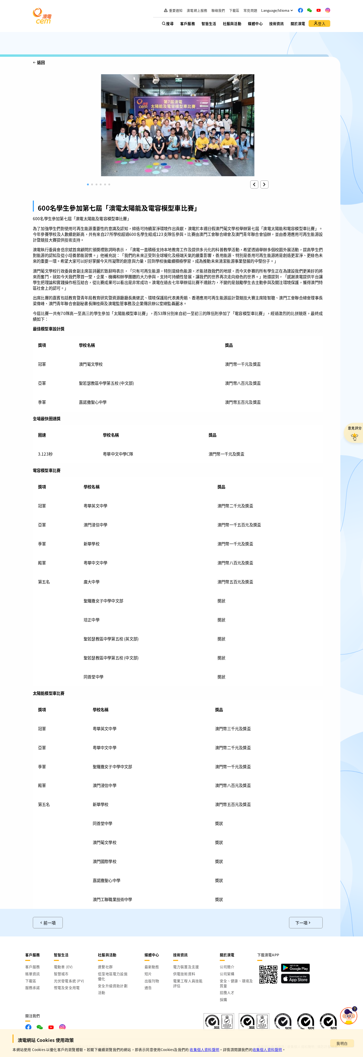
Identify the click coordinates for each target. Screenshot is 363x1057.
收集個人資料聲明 (204, 1049)
